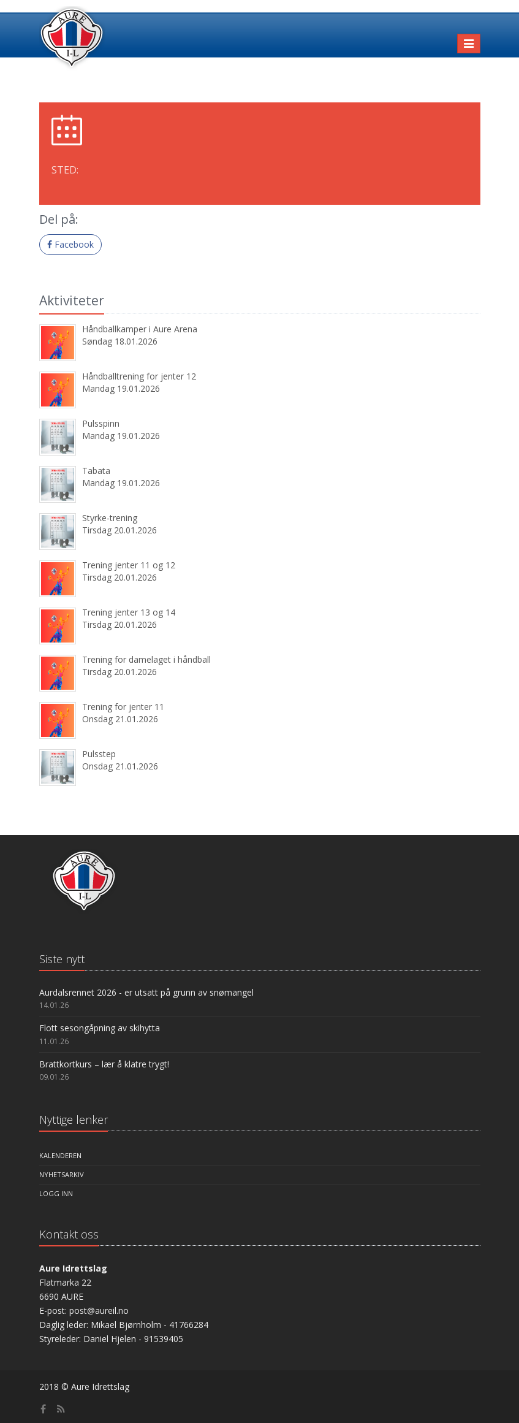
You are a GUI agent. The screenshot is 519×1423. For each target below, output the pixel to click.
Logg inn (56, 1193)
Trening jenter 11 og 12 (128, 565)
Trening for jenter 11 (123, 706)
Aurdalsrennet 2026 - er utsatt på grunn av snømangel (146, 992)
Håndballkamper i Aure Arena (139, 329)
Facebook (70, 244)
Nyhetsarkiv (61, 1174)
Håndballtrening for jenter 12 (139, 376)
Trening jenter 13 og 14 (128, 612)
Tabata (96, 470)
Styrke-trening (109, 518)
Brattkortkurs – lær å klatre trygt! (104, 1064)
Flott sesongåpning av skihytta (99, 1028)
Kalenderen (60, 1155)
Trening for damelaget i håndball (146, 659)
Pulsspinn (100, 423)
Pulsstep (99, 754)
